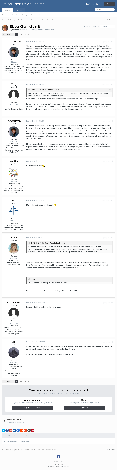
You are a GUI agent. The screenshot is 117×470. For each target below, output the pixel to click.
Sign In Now (84, 408)
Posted (35, 41)
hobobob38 (16, 30)
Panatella (14, 237)
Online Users (43, 15)
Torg (13, 84)
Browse (7, 10)
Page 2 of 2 (24, 35)
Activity (19, 10)
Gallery (24, 15)
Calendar (15, 15)
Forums (5, 15)
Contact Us (58, 462)
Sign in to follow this (92, 26)
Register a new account (32, 408)
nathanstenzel (14, 302)
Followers (105, 26)
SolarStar (14, 161)
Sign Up (109, 4)
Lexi (14, 341)
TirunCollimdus (14, 41)
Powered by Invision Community (58, 466)
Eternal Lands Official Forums (23, 4)
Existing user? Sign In (94, 4)
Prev (8, 34)
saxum (13, 200)
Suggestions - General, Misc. (43, 30)
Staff (33, 15)
